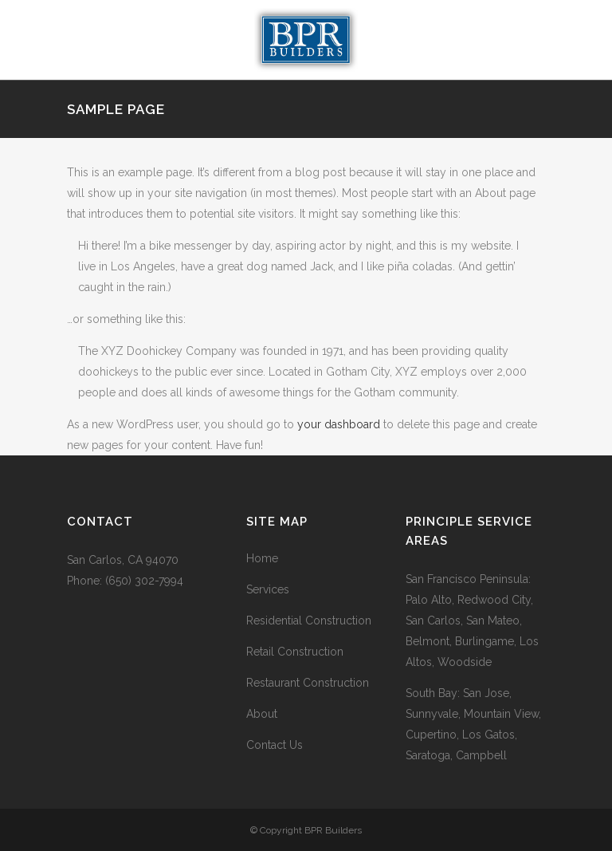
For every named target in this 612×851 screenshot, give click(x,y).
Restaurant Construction (307, 682)
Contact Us (274, 745)
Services (267, 589)
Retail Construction (294, 651)
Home (262, 558)
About (261, 713)
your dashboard (338, 424)
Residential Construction (308, 620)
